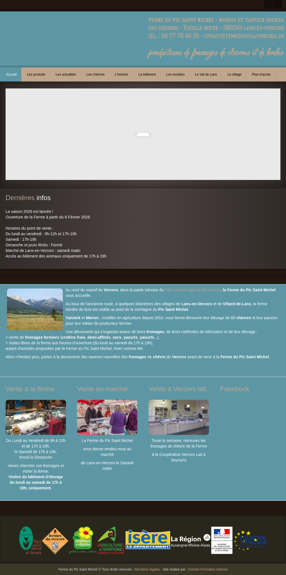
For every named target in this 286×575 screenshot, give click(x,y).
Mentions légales (147, 569)
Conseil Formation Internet (207, 569)
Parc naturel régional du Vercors (193, 290)
